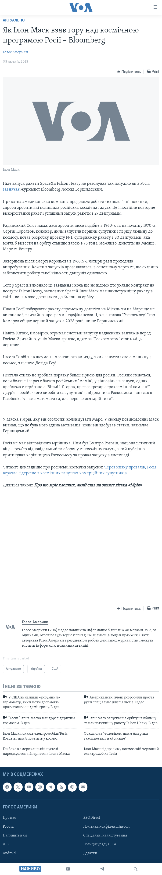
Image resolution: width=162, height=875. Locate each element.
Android (9, 853)
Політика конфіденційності (106, 827)
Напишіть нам (15, 835)
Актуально (14, 20)
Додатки (90, 853)
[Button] (129, 71)
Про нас (9, 818)
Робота (8, 827)
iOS (6, 844)
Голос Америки (15, 52)
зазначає (12, 189)
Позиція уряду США (99, 844)
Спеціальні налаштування (105, 835)
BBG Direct (91, 818)
